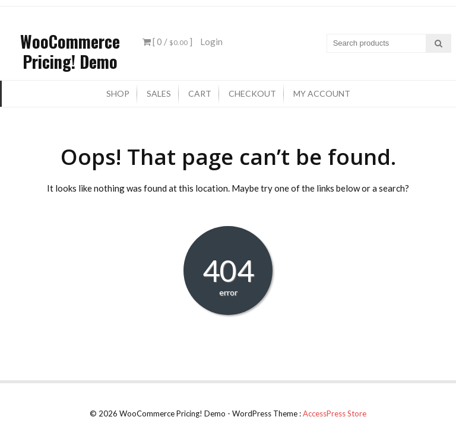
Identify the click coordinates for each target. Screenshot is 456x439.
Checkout (252, 93)
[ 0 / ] (167, 41)
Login (211, 41)
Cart (199, 93)
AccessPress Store (334, 413)
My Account (321, 93)
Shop (117, 93)
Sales (159, 93)
